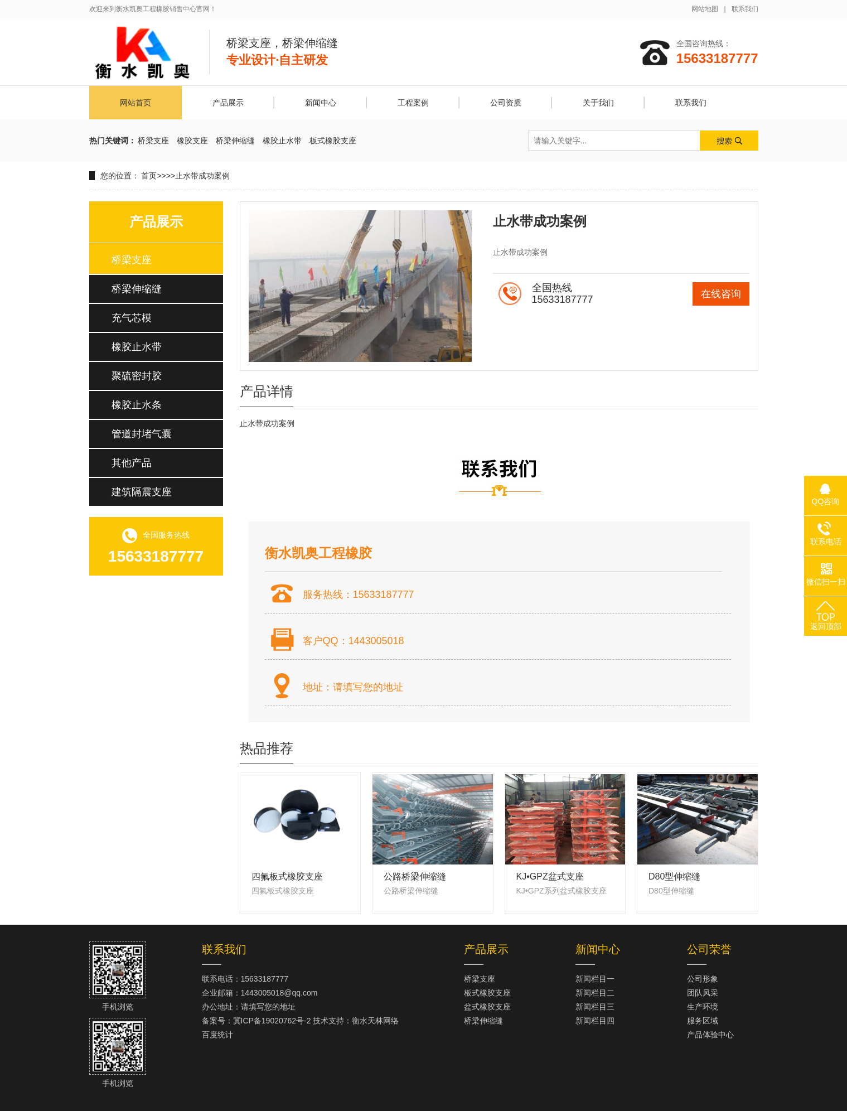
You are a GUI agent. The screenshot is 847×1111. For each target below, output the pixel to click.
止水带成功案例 (202, 175)
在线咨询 (721, 294)
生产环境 (702, 1006)
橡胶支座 (192, 140)
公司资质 (505, 102)
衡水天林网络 (375, 1020)
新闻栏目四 (594, 1020)
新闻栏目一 (594, 978)
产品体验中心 (710, 1034)
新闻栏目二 (594, 992)
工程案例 (413, 102)
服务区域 (702, 1020)
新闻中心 (320, 102)
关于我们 (598, 102)
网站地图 (704, 9)
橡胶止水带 (282, 140)
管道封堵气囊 (142, 433)
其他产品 (132, 462)
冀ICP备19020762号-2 (272, 1020)
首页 (149, 175)
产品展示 (228, 102)
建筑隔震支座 (142, 491)
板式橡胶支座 (332, 140)
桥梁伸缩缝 (235, 140)
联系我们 (745, 9)
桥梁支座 (153, 140)
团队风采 (702, 992)
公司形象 (702, 978)
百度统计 (217, 1034)
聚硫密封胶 (137, 375)
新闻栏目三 (594, 1006)
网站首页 (135, 102)
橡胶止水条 (137, 404)
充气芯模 (132, 317)
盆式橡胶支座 (487, 1006)
